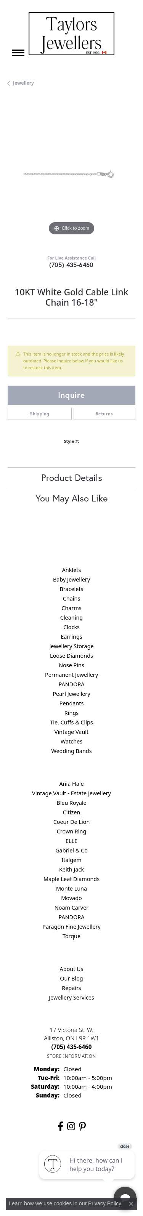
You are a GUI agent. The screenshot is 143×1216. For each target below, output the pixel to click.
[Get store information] (71, 1056)
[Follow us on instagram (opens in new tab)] (71, 1126)
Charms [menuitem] (71, 608)
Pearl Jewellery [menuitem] (71, 693)
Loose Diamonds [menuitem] (71, 655)
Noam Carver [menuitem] (71, 907)
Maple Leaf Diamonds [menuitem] (71, 879)
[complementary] (87, 1174)
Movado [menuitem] (71, 898)
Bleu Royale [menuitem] (71, 802)
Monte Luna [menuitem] (71, 888)
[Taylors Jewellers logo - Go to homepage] (71, 33)
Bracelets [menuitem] (71, 589)
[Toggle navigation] (18, 53)
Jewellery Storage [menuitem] (71, 646)
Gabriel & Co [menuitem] (71, 850)
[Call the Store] (71, 1047)
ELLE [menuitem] (71, 840)
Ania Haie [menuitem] (71, 783)
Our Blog (71, 978)
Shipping (39, 414)
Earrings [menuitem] (71, 636)
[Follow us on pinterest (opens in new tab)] (82, 1126)
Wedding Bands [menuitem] (71, 751)
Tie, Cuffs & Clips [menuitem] (71, 722)
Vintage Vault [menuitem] (71, 731)
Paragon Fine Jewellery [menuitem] (71, 926)
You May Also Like (71, 498)
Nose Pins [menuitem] (71, 665)
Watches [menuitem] (71, 741)
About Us (72, 968)
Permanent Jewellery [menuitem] (71, 674)
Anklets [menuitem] (71, 570)
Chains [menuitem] (71, 598)
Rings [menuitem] (71, 712)
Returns (104, 414)
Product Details (71, 477)
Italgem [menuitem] (71, 860)
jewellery (23, 83)
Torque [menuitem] (71, 936)
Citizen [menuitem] (71, 812)
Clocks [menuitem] (71, 627)
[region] (71, 173)
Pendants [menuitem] (71, 703)
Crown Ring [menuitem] (72, 831)
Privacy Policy (104, 1203)
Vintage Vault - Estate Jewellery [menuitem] (71, 793)
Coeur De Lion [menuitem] (71, 821)
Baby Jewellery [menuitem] (71, 579)
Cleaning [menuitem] (71, 617)
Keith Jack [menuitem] (71, 869)
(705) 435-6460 (71, 265)
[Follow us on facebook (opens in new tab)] (60, 1126)
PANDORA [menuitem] (71, 684)
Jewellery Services (71, 997)
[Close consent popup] (131, 1204)
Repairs (71, 988)
